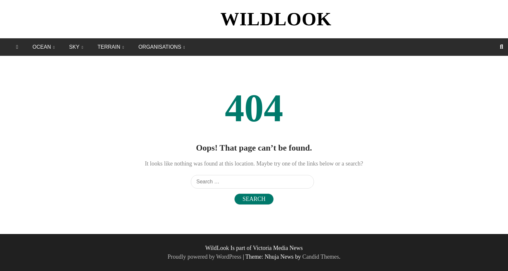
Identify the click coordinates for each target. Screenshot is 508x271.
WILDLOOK (275, 19)
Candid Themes (320, 256)
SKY (74, 47)
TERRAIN (109, 47)
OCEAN (41, 47)
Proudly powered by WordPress (205, 256)
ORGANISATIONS (159, 47)
